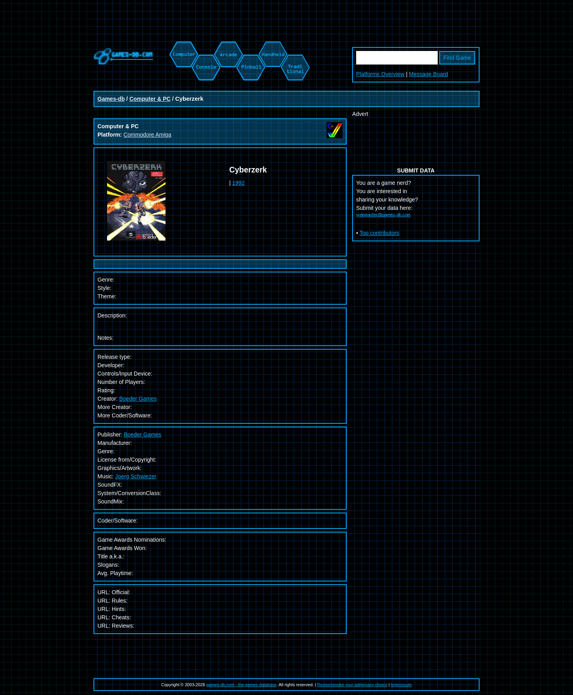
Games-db (111, 99)
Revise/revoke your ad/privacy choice (352, 684)
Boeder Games (137, 398)
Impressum (401, 684)
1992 (238, 183)
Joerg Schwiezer (135, 476)
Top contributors (380, 233)
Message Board (428, 74)
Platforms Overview (380, 74)
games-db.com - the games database (241, 684)
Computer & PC (149, 99)
